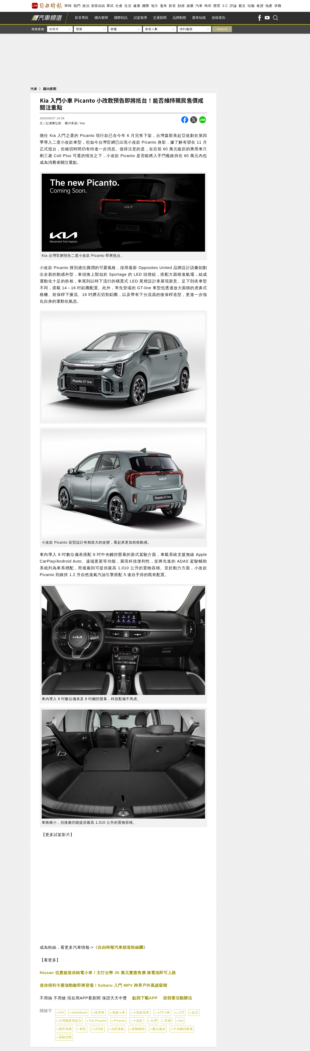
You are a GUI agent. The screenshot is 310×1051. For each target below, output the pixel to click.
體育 (216, 6)
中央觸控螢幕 (183, 1029)
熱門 (77, 6)
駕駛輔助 (138, 1029)
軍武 (110, 6)
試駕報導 (140, 18)
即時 (68, 6)
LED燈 (98, 1029)
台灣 (153, 1020)
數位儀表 (158, 1029)
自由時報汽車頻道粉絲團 (120, 947)
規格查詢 (218, 18)
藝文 (242, 6)
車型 (82, 1029)
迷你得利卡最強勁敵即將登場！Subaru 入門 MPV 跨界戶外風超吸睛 (103, 985)
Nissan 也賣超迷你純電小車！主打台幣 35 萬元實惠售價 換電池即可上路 (108, 972)
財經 (181, 6)
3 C (225, 6)
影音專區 (81, 18)
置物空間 (65, 1037)
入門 (181, 1012)
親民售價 (65, 1029)
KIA (61, 1012)
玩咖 (251, 6)
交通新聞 (159, 18)
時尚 (207, 6)
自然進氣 (117, 1029)
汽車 (199, 6)
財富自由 (98, 6)
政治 (85, 6)
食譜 (259, 6)
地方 (154, 6)
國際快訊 (121, 18)
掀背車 (100, 1012)
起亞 (195, 1012)
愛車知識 (199, 18)
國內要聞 (101, 18)
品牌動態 (179, 18)
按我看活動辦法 (177, 998)
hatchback (79, 1012)
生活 (127, 6)
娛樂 (190, 6)
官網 (167, 1020)
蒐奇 (163, 6)
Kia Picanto (97, 1020)
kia (181, 1020)
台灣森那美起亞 (70, 1020)
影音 (172, 6)
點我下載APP (145, 998)
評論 (233, 6)
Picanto (119, 1020)
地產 (268, 6)
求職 (277, 6)
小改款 (138, 1020)
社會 (118, 6)
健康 (136, 6)
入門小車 (163, 1012)
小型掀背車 (141, 1012)
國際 (145, 6)
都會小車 (118, 1012)
